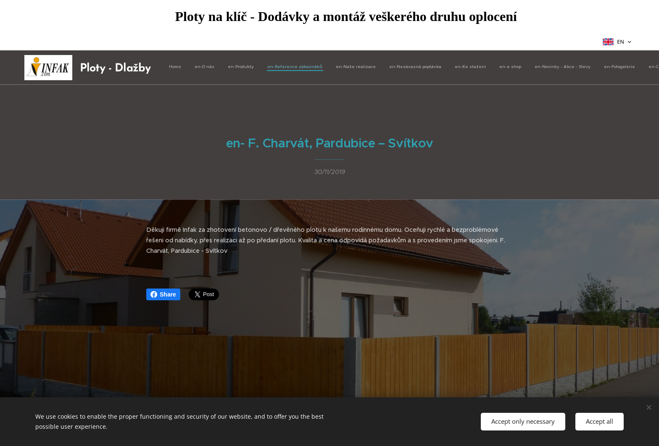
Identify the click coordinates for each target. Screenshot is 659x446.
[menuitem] (417, 67)
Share (163, 294)
